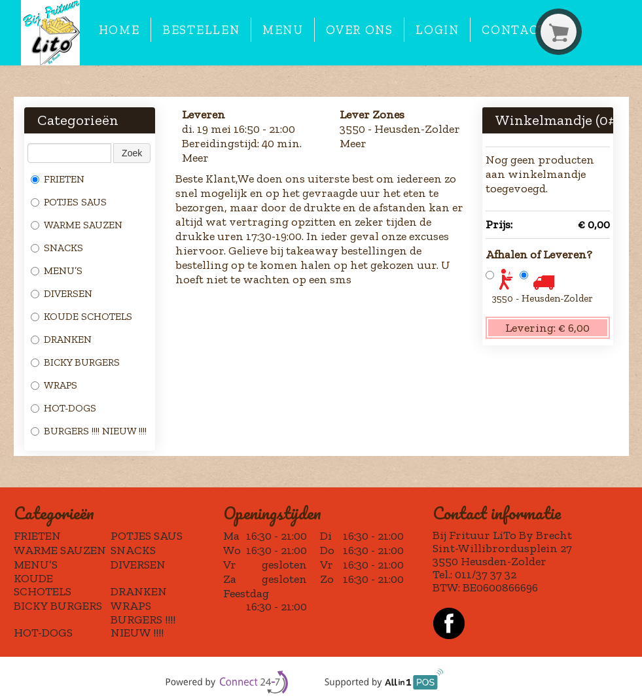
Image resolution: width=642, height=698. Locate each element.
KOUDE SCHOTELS (81, 316)
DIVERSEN (61, 293)
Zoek (132, 153)
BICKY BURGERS (75, 362)
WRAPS (54, 385)
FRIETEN (57, 179)
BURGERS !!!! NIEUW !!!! (89, 431)
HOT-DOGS (63, 408)
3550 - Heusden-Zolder (542, 298)
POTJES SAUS (69, 202)
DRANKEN (61, 339)
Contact (514, 29)
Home (119, 29)
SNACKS (57, 247)
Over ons (359, 29)
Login (437, 29)
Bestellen (201, 29)
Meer (195, 157)
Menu (283, 29)
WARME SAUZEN (76, 224)
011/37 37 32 (485, 574)
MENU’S (56, 270)
